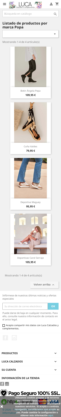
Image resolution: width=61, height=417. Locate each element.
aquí (50, 415)
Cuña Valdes (30, 146)
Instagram (14, 337)
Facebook (5, 337)
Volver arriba (44, 285)
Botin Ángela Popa (30, 90)
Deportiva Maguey (30, 202)
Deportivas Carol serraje (30, 257)
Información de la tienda (21, 378)
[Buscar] (30, 13)
